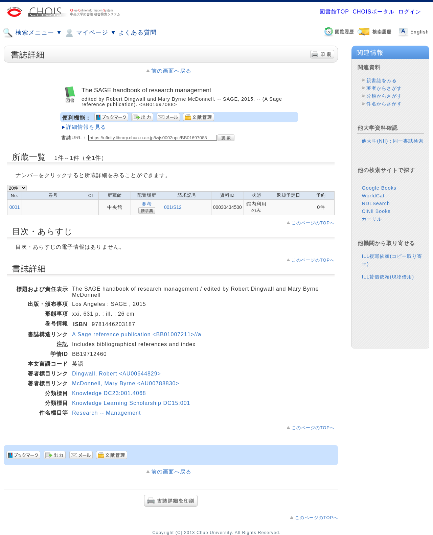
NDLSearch (376, 203)
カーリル (372, 219)
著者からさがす (384, 88)
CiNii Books (376, 211)
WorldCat (373, 195)
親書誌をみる (381, 80)
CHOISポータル (373, 12)
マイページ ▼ (90, 33)
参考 (147, 203)
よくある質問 (137, 32)
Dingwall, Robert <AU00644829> (116, 373)
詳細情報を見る (86, 127)
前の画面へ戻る (171, 71)
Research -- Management (106, 413)
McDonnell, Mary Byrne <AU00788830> (125, 383)
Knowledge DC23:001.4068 (109, 393)
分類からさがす (384, 96)
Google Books (379, 188)
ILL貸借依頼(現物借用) (388, 276)
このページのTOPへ (313, 222)
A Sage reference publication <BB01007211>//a (136, 334)
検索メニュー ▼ (32, 33)
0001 (14, 207)
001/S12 (173, 207)
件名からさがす (384, 103)
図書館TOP (334, 12)
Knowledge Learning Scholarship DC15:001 (131, 403)
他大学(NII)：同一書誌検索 (393, 141)
